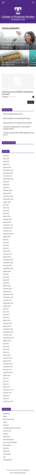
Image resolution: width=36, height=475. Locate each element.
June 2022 (6, 208)
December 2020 (8, 260)
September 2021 (8, 234)
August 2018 (7, 341)
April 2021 (6, 248)
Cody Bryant (5, 97)
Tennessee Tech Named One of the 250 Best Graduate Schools (16, 128)
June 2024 (6, 158)
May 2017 (6, 384)
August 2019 (7, 306)
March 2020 (6, 286)
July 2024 (6, 156)
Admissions (6, 413)
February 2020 (7, 289)
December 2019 (8, 294)
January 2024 (7, 167)
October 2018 (7, 335)
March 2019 (6, 320)
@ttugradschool (18, 473)
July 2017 (6, 378)
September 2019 (8, 303)
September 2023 (8, 179)
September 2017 (8, 372)
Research (6, 448)
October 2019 (7, 300)
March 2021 (6, 251)
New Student (7, 445)
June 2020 (6, 277)
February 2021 (7, 254)
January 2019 (7, 326)
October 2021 (7, 231)
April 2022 (6, 213)
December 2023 (8, 170)
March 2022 (6, 216)
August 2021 (7, 237)
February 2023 (7, 190)
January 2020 (7, 291)
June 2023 (6, 182)
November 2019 (8, 297)
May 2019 (6, 315)
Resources (6, 451)
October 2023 (7, 176)
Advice (5, 416)
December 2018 (8, 329)
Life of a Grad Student (10, 442)
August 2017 (7, 375)
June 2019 (6, 312)
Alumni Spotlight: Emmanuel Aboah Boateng (16, 118)
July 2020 (6, 274)
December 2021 (8, 225)
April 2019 (6, 317)
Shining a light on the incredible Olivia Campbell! (17, 123)
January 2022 (7, 222)
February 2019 (7, 323)
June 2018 (6, 346)
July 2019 (6, 309)
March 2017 (6, 387)
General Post (7, 431)
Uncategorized (7, 460)
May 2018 (6, 349)
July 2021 (6, 239)
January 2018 (7, 361)
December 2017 (8, 364)
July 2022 (6, 205)
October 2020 (7, 265)
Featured (6, 425)
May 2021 (6, 245)
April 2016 (6, 398)
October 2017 (7, 369)
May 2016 (6, 395)
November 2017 (8, 367)
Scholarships (7, 454)
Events (5, 422)
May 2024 (6, 161)
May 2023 (6, 184)
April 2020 (6, 283)
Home (3, 25)
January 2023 (7, 193)
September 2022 (8, 199)
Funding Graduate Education (12, 428)
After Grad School (8, 419)
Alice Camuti (5, 47)
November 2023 (8, 173)
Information (6, 437)
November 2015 (8, 401)
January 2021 (7, 257)
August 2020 (7, 271)
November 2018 (8, 332)
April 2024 (6, 164)
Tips (4, 457)
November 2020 (8, 263)
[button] (3, 2)
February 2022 (7, 219)
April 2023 (6, 187)
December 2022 (8, 196)
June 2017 (6, 381)
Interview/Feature (8, 439)
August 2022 (7, 202)
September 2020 (8, 268)
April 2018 (6, 352)
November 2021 (8, 228)
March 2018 (6, 355)
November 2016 (8, 390)
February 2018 (7, 358)
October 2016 (7, 393)
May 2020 (6, 280)
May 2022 (6, 210)
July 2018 (6, 343)
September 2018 (8, 338)
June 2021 (6, 242)
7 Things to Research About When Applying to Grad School (18, 134)
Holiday (5, 434)
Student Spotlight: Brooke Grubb (13, 114)
